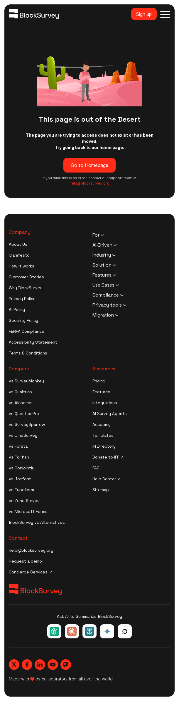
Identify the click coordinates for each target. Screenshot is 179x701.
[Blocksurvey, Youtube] (53, 664)
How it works (21, 266)
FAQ (95, 468)
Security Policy (23, 320)
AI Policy (17, 309)
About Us (18, 244)
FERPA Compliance (26, 331)
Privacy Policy (22, 298)
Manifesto (19, 255)
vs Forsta (18, 446)
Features (101, 391)
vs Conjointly (21, 468)
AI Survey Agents (109, 413)
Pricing (98, 381)
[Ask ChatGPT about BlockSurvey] (54, 631)
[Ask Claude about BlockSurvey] (72, 631)
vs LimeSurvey (23, 435)
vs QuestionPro (24, 413)
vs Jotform (20, 478)
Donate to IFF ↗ (108, 457)
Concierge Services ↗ (30, 572)
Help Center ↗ (106, 478)
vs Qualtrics (20, 391)
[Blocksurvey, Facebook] (27, 664)
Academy (101, 424)
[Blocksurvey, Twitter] (14, 664)
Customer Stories (26, 277)
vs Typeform (21, 489)
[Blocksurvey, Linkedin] (40, 664)
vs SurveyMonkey (26, 381)
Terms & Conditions (28, 353)
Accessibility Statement (33, 342)
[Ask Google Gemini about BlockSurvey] (107, 631)
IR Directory (104, 446)
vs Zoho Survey (24, 500)
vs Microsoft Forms (28, 511)
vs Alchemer (21, 402)
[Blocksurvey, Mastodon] (65, 664)
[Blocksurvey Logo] (34, 14)
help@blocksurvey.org (31, 550)
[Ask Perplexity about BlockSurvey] (89, 631)
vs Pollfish (19, 457)
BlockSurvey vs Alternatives (37, 522)
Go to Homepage (89, 165)
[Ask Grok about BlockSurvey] (125, 631)
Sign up (144, 14)
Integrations (104, 402)
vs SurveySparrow (27, 424)
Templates (103, 435)
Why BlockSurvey (26, 287)
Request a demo (25, 561)
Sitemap (100, 489)
